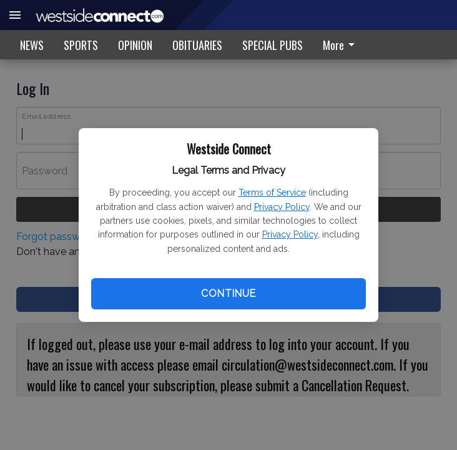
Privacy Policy (282, 207)
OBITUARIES (197, 45)
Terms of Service (272, 193)
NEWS (32, 45)
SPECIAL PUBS (272, 45)
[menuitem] (342, 44)
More (341, 45)
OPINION (135, 45)
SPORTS (81, 45)
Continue (228, 293)
